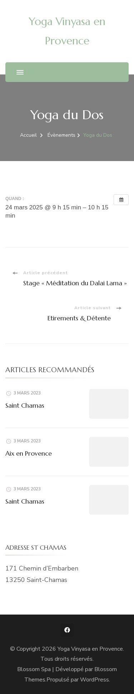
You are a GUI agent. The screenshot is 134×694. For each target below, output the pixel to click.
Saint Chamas (24, 405)
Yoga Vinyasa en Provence (90, 649)
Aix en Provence (28, 453)
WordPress (94, 680)
